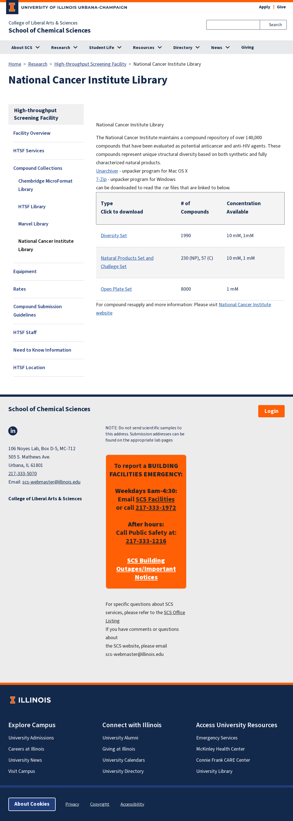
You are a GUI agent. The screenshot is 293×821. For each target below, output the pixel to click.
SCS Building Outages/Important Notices (146, 569)
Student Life (101, 48)
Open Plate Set (116, 289)
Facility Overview (31, 133)
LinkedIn (13, 431)
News (216, 48)
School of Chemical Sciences (50, 30)
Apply (264, 7)
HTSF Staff (25, 332)
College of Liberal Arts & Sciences (43, 23)
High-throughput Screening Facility (90, 64)
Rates (19, 289)
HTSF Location (29, 367)
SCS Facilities (155, 499)
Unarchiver (107, 171)
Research (60, 48)
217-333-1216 (146, 541)
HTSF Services (28, 150)
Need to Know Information (42, 350)
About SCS (21, 48)
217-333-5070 (22, 473)
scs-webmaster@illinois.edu (51, 482)
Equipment (25, 271)
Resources (143, 48)
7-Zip (101, 179)
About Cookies (32, 804)
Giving (247, 47)
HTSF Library (32, 206)
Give (281, 7)
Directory (182, 48)
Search (275, 25)
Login (271, 411)
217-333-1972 (156, 508)
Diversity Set (114, 235)
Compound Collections (37, 168)
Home (14, 64)
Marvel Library (33, 223)
